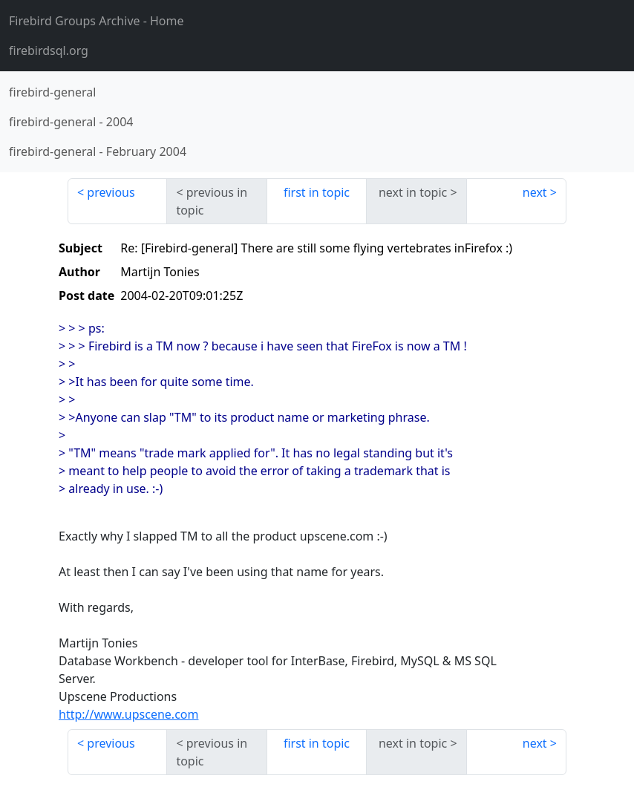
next (535, 192)
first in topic (317, 192)
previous (110, 192)
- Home (96, 21)
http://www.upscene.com (128, 714)
